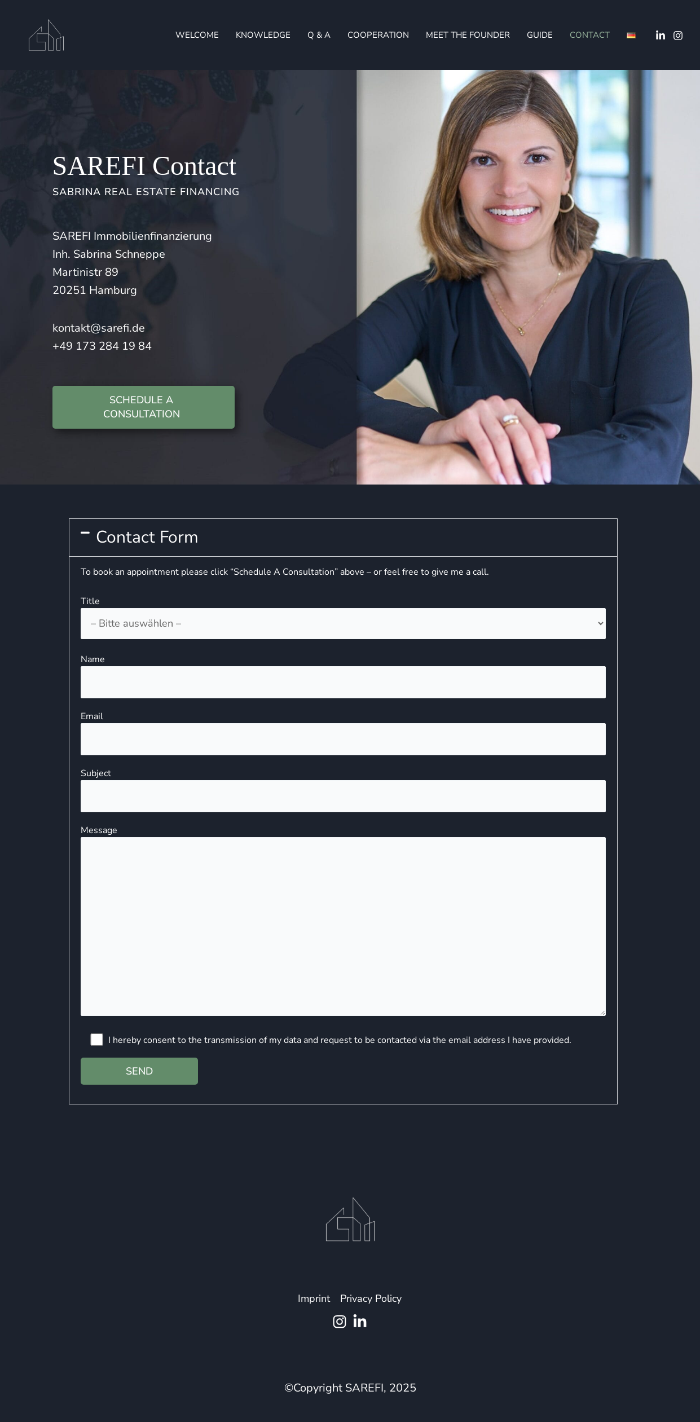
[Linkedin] (660, 35)
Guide (540, 35)
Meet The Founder (468, 35)
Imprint (314, 1298)
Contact (590, 35)
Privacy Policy (371, 1298)
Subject (343, 790)
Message (343, 922)
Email (343, 733)
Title (343, 617)
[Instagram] (678, 35)
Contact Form (147, 537)
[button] (343, 537)
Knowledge (263, 35)
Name (343, 676)
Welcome (197, 35)
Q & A (319, 35)
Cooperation (378, 35)
